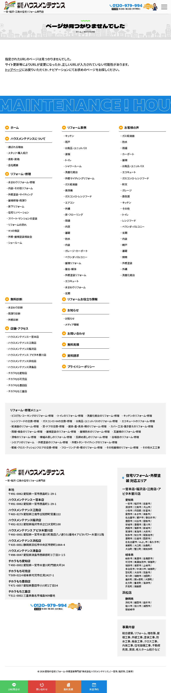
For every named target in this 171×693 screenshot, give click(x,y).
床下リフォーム (16, 206)
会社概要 (13, 165)
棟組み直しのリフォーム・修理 (56, 437)
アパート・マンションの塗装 (22, 218)
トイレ (68, 160)
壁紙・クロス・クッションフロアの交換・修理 (34, 447)
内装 (67, 245)
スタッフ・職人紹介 (18, 153)
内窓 (67, 226)
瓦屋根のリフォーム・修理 (127, 431)
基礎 (67, 233)
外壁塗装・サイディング (20, 194)
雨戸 (67, 142)
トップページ (13, 69)
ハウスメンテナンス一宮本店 (23, 337)
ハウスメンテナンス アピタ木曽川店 (27, 355)
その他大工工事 (151, 447)
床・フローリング (74, 214)
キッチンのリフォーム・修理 (137, 415)
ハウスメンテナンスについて (25, 139)
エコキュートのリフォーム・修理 (138, 421)
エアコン (69, 202)
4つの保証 (13, 230)
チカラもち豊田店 (17, 385)
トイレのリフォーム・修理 (70, 415)
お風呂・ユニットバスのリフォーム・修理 (97, 421)
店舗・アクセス (16, 328)
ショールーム (15, 243)
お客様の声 (129, 127)
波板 (67, 154)
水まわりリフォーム (75, 287)
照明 (124, 257)
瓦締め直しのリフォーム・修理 (92, 437)
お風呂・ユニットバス (76, 148)
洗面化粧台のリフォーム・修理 (103, 415)
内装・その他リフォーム (20, 188)
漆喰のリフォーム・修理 (23, 437)
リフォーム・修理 (18, 174)
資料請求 (70, 355)
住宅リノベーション (18, 212)
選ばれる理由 (15, 147)
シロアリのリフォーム (22, 442)
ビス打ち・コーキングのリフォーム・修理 (32, 415)
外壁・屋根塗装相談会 (20, 236)
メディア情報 (72, 324)
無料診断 (13, 299)
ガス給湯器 (71, 184)
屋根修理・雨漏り (17, 200)
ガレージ (127, 190)
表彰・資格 (13, 159)
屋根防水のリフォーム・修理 (95, 431)
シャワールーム (73, 166)
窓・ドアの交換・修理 (53, 426)
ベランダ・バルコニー (76, 257)
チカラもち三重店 (17, 391)
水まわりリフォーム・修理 (21, 182)
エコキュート (72, 281)
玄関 (67, 293)
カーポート (128, 154)
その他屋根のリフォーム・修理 (122, 447)
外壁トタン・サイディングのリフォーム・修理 (94, 442)
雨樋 (67, 220)
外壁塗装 (127, 263)
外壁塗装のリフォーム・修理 (53, 442)
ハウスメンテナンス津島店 (22, 367)
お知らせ (70, 310)
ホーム (12, 127)
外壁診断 (13, 319)
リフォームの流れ (17, 224)
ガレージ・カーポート (76, 251)
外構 (67, 208)
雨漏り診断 (14, 313)
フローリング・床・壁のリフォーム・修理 (81, 447)
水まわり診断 (15, 307)
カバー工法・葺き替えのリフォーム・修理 (132, 426)
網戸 (124, 245)
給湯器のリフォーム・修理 (25, 426)
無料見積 (70, 344)
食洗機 (69, 190)
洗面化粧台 (71, 172)
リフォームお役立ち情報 (80, 299)
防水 (67, 239)
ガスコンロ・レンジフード (78, 196)
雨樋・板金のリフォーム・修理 (26, 431)
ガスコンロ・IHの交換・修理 (57, 421)
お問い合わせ (73, 333)
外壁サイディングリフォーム (79, 178)
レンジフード (129, 220)
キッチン (69, 136)
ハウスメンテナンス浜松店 (22, 361)
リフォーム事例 (74, 127)
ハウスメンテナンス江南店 (22, 343)
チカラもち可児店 (17, 379)
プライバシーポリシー (78, 367)
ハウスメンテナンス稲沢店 (22, 349)
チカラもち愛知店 (17, 373)
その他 (126, 208)
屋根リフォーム (73, 263)
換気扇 (126, 196)
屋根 (124, 160)
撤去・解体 (70, 269)
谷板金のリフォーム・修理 (125, 437)
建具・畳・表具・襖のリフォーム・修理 (87, 426)
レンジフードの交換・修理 (25, 421)
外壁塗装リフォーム (75, 275)
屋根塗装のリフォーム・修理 (61, 431)
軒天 (124, 184)
